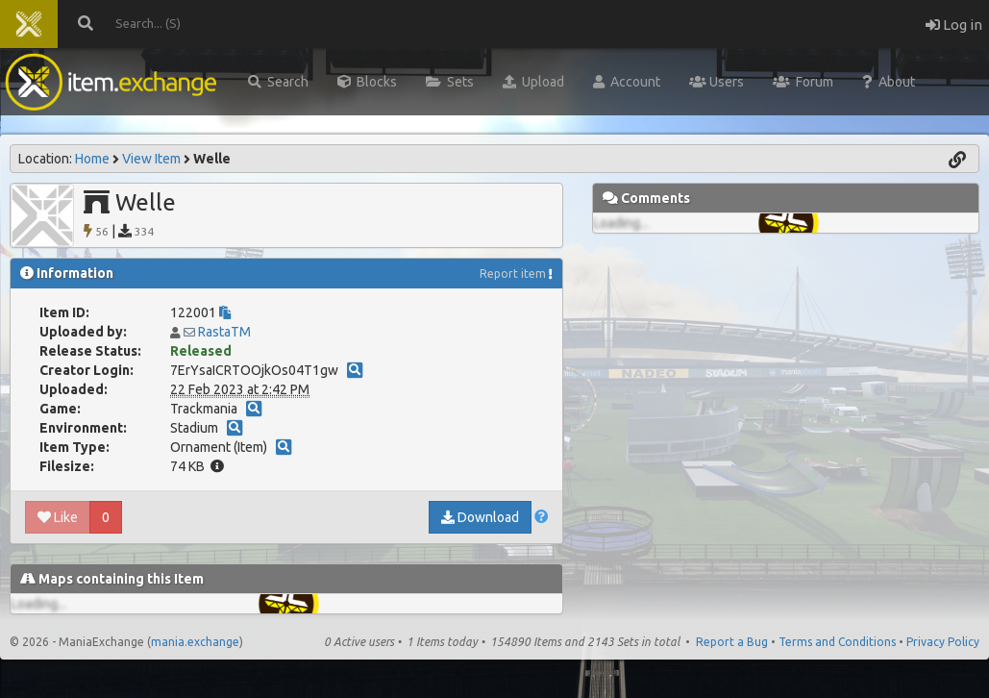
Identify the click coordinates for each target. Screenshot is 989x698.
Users (716, 81)
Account (626, 81)
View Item (151, 158)
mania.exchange (195, 642)
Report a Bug (732, 642)
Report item (513, 273)
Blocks (367, 81)
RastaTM (224, 331)
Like (57, 517)
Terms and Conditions (837, 642)
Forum (803, 81)
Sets (450, 81)
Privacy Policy (942, 642)
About (888, 81)
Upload (533, 81)
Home (92, 158)
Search (278, 81)
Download (480, 517)
